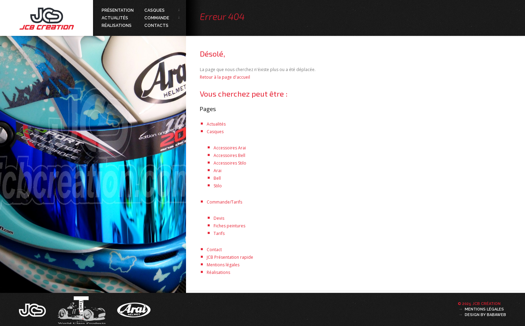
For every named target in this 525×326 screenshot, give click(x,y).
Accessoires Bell (229, 155)
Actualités (115, 18)
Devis (219, 218)
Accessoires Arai (230, 148)
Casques (154, 10)
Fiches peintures (229, 226)
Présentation (118, 10)
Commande (156, 18)
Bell (217, 178)
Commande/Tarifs (224, 202)
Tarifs (219, 233)
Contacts (156, 25)
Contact (214, 250)
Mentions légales (223, 265)
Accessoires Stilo (230, 163)
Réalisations (117, 25)
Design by (485, 315)
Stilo (218, 186)
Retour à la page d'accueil (225, 77)
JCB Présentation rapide (230, 257)
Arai (218, 171)
